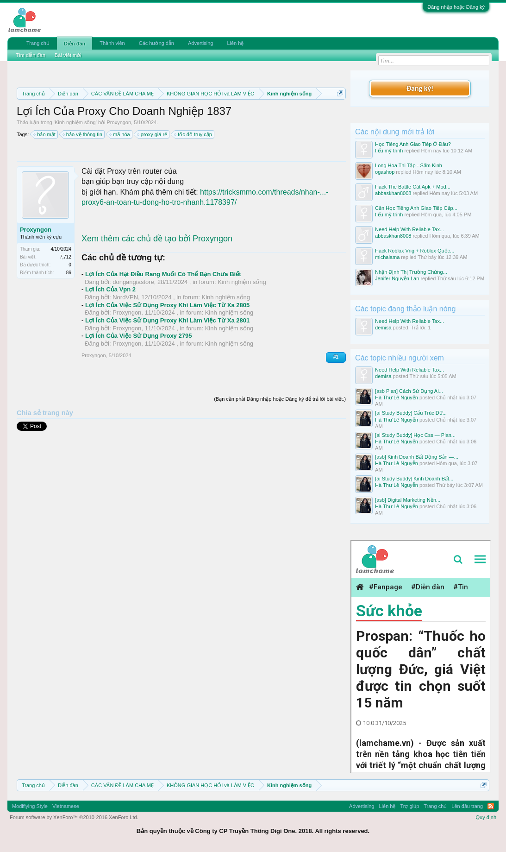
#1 (335, 357)
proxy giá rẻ (152, 134)
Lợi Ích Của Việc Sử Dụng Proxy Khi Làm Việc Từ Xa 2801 (167, 320)
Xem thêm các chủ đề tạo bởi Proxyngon (156, 238)
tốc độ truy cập (193, 134)
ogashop (384, 172)
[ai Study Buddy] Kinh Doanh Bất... (414, 478)
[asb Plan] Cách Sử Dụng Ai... (409, 391)
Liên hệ (235, 43)
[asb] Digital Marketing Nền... (407, 500)
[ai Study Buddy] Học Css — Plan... (415, 435)
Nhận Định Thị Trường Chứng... (411, 272)
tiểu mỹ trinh (389, 150)
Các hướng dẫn (156, 43)
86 (68, 272)
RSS (490, 806)
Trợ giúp (409, 806)
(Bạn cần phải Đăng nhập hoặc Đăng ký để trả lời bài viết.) (280, 399)
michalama (387, 257)
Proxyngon (119, 122)
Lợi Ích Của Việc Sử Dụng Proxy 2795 (138, 335)
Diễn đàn (74, 43)
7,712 (65, 256)
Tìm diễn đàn (30, 55)
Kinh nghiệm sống (75, 122)
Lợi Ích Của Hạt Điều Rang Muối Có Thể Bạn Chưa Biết (163, 274)
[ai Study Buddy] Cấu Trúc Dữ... (411, 413)
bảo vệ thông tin (82, 134)
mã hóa (120, 134)
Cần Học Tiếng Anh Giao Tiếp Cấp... (416, 208)
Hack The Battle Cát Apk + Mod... (412, 186)
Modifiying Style (30, 806)
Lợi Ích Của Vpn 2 (110, 289)
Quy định (485, 817)
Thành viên (112, 43)
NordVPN (125, 297)
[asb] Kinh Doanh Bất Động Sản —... (416, 457)
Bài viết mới (68, 55)
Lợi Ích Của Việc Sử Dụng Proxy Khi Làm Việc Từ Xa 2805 (167, 305)
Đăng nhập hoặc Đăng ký (456, 7)
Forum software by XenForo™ (74, 817)
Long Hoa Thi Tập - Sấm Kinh (408, 165)
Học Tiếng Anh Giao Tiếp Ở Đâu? (413, 144)
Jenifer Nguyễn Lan (397, 278)
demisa (383, 327)
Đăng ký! (419, 88)
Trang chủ (38, 43)
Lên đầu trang (467, 806)
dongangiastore (133, 281)
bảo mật (45, 134)
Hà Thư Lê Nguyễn (396, 397)
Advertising (200, 43)
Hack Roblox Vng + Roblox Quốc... (414, 250)
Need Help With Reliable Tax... (409, 229)
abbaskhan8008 (393, 193)
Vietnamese (65, 806)
